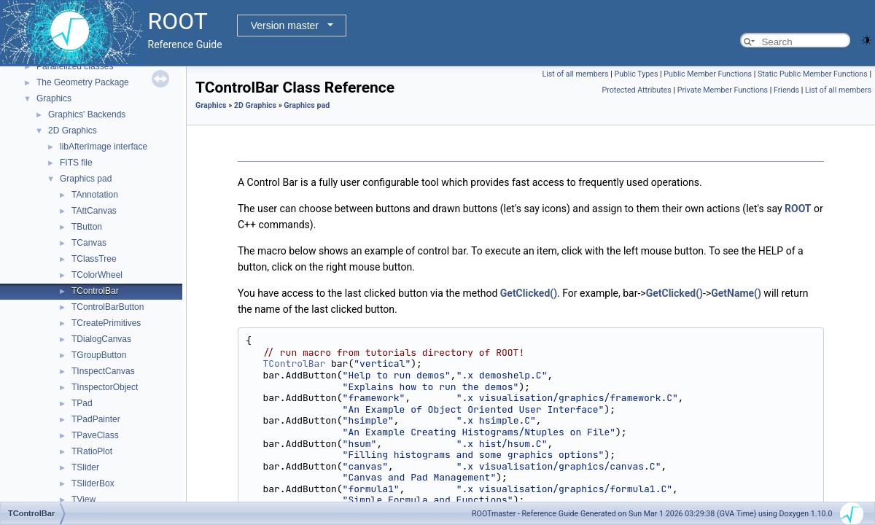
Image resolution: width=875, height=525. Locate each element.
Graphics (53, 98)
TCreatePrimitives (106, 323)
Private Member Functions (722, 90)
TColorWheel (96, 275)
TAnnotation (94, 195)
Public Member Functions (708, 74)
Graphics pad (86, 179)
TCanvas (88, 243)
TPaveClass (95, 435)
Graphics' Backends (86, 114)
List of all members (575, 74)
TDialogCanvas (101, 339)
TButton (86, 227)
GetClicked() (528, 293)
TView (83, 499)
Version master (285, 25)
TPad (82, 403)
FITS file (76, 163)
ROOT (798, 208)
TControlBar (95, 291)
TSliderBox (92, 483)
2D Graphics (72, 130)
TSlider (85, 467)
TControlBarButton (107, 307)
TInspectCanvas (103, 371)
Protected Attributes (636, 90)
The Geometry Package (82, 82)
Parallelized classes (74, 66)
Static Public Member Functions (813, 74)
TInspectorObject (104, 387)
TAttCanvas (94, 211)
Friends (786, 90)
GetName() (736, 293)
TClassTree (94, 259)
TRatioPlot (91, 451)
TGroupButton (98, 355)
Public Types (636, 74)
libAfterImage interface (103, 146)
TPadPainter (95, 419)
